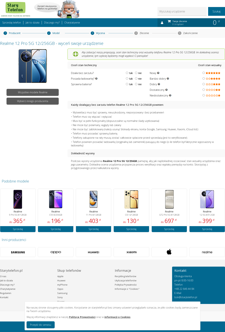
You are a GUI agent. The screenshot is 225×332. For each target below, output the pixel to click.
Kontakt (4, 297)
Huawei (61, 280)
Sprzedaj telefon (11, 22)
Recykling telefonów (125, 276)
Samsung (62, 293)
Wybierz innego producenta (32, 101)
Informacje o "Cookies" (127, 288)
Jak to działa (32, 22)
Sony (60, 297)
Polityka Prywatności (126, 284)
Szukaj (216, 11)
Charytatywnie (72, 22)
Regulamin (5, 293)
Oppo (60, 288)
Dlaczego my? (52, 22)
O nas (3, 276)
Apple (60, 276)
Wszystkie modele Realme (32, 92)
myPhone (62, 284)
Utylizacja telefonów (125, 280)
